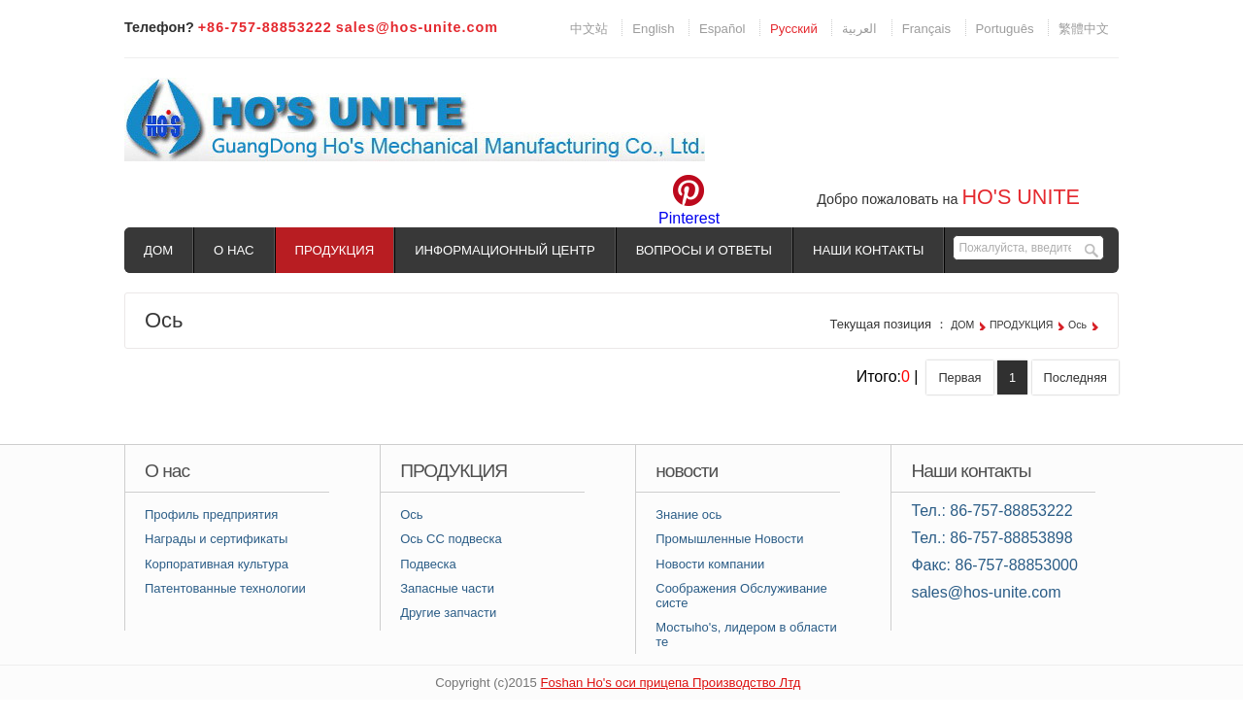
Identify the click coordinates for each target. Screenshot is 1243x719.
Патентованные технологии (225, 588)
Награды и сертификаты (216, 538)
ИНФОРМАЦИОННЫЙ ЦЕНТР (505, 250)
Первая (959, 377)
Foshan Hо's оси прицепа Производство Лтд (670, 682)
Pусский (794, 28)
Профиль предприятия (211, 514)
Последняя (1075, 377)
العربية (859, 28)
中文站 (589, 28)
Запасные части (447, 588)
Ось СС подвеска (451, 538)
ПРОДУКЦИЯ (335, 250)
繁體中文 (1083, 28)
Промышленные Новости (729, 538)
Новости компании (709, 564)
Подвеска (428, 564)
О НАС (233, 250)
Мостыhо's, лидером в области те (745, 634)
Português (1005, 28)
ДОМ (158, 250)
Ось (1077, 324)
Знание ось (688, 514)
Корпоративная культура (216, 564)
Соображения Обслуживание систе (741, 595)
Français (926, 28)
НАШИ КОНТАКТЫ (868, 250)
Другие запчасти (448, 612)
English (653, 28)
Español (722, 28)
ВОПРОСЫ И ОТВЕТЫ (704, 250)
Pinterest (689, 218)
